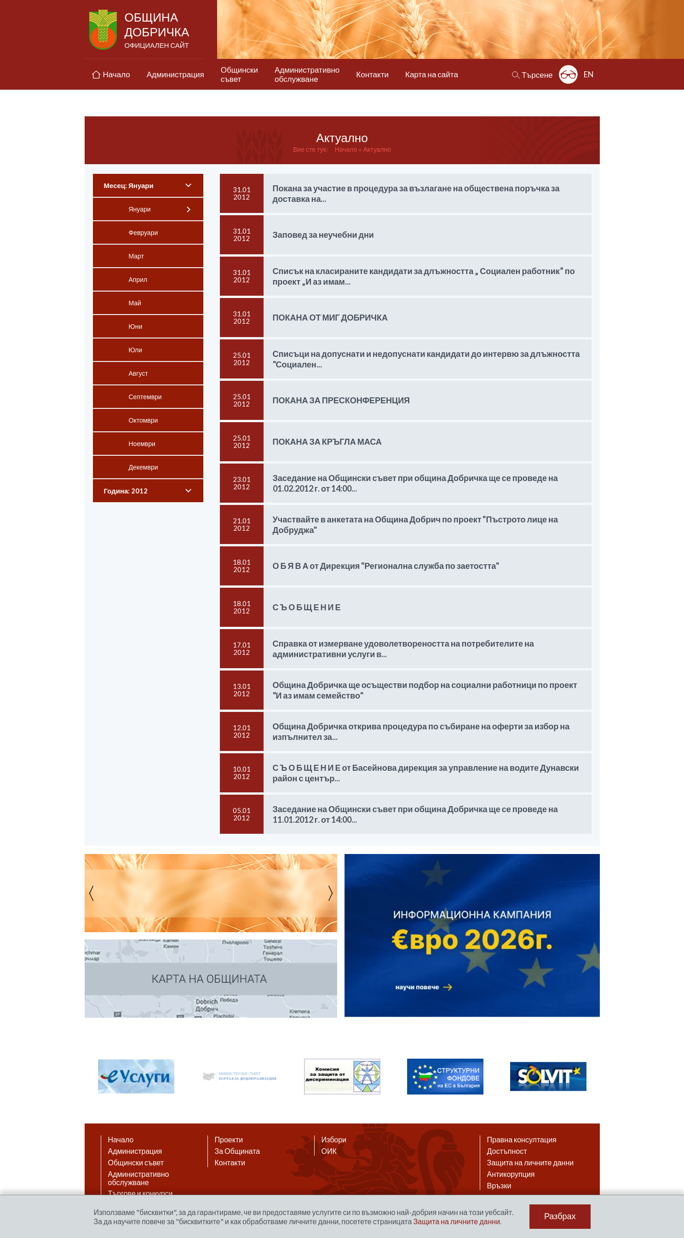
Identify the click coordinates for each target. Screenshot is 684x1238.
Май (135, 303)
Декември (143, 467)
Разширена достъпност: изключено (568, 74)
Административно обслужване (138, 1178)
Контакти (230, 1162)
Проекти (229, 1139)
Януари (140, 209)
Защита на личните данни (530, 1162)
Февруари (143, 232)
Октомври (143, 420)
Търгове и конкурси (140, 1193)
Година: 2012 (126, 491)
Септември (145, 397)
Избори (334, 1139)
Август (138, 373)
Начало (346, 149)
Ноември (142, 443)
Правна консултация (522, 1139)
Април (138, 279)
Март (136, 256)
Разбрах (560, 1216)
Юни (136, 326)
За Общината (237, 1151)
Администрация (135, 1151)
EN (589, 74)
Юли (136, 350)
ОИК (329, 1151)
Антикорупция (511, 1174)
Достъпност (507, 1151)
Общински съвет (136, 1162)
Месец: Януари (129, 185)
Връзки (499, 1185)
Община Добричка (158, 30)
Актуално (377, 149)
